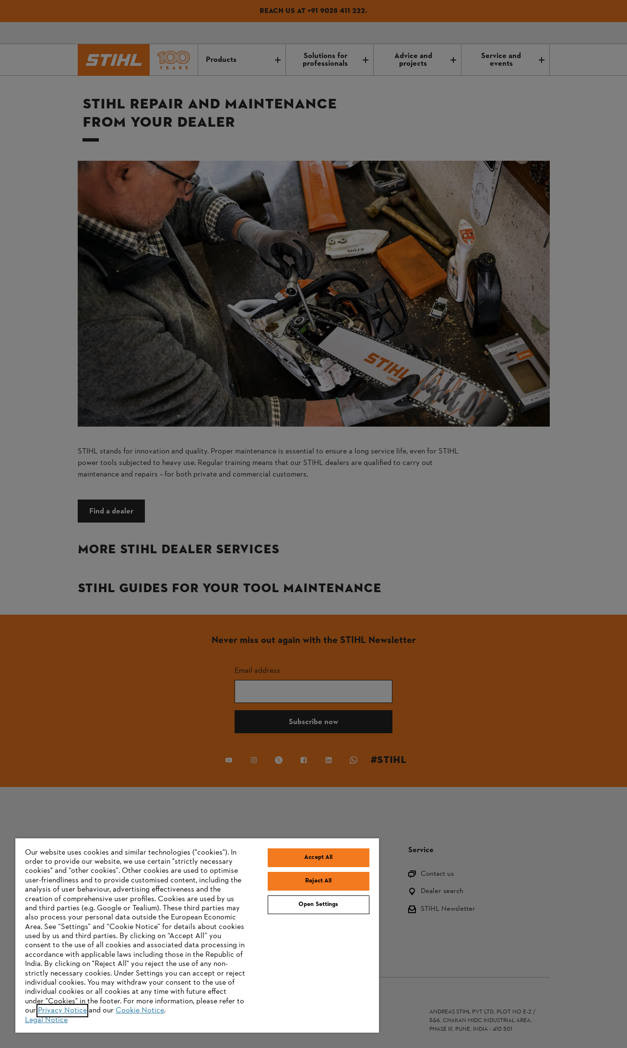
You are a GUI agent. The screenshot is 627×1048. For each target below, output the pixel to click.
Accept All (318, 857)
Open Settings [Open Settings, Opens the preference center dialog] (318, 904)
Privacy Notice (62, 1010)
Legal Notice (46, 1020)
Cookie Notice (140, 1010)
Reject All (318, 881)
